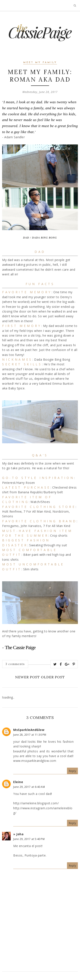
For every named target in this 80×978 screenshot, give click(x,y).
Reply (72, 771)
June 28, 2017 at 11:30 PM (29, 735)
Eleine (18, 782)
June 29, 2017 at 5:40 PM (29, 839)
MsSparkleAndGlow (28, 730)
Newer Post (27, 677)
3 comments (15, 664)
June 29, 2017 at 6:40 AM (29, 787)
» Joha (18, 834)
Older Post (53, 677)
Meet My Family (40, 62)
